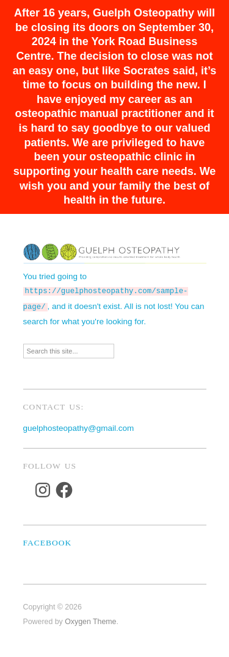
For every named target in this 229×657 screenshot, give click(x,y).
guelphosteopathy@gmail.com (78, 425)
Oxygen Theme (90, 619)
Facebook (47, 540)
